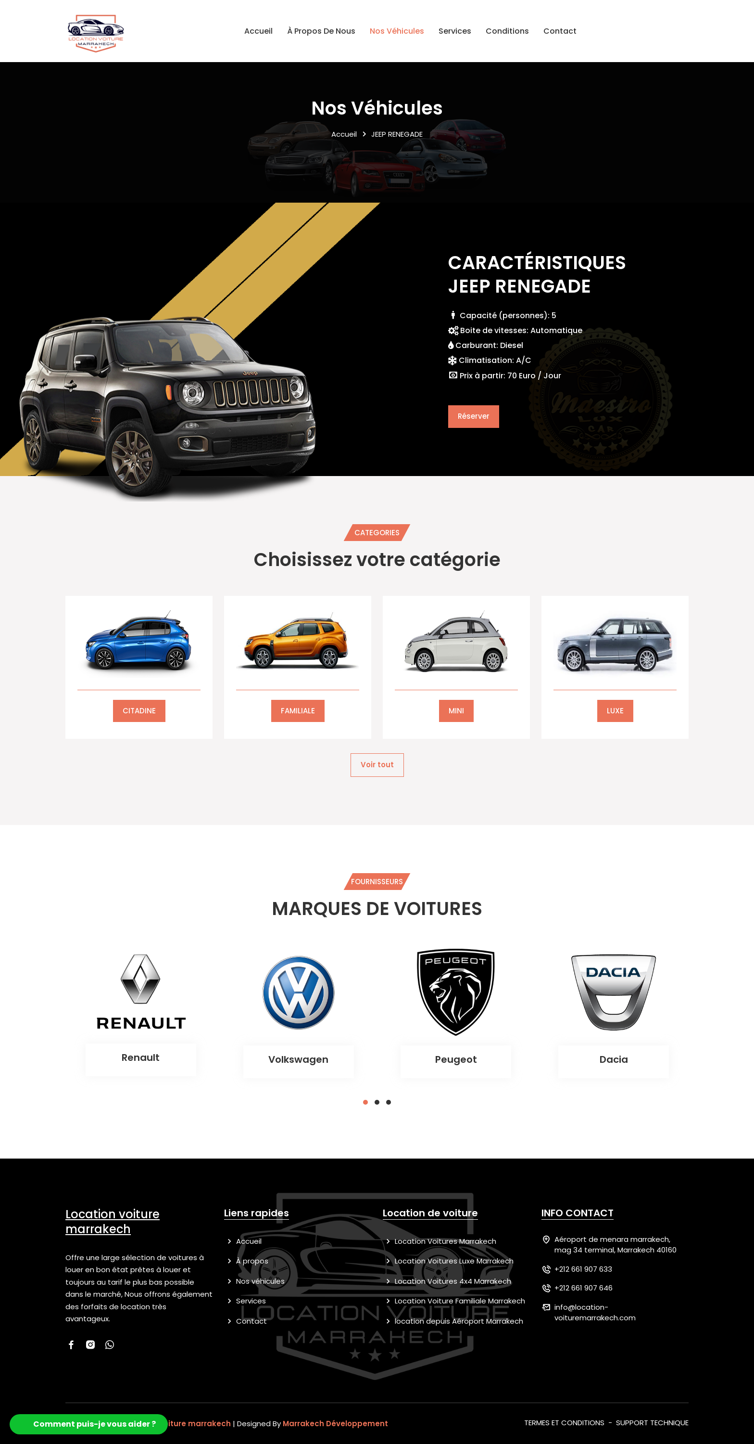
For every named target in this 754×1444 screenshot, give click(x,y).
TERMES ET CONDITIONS (564, 1423)
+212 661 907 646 (583, 1288)
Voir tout (377, 765)
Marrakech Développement (335, 1423)
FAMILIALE (298, 711)
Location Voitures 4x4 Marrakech (447, 1281)
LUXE (615, 711)
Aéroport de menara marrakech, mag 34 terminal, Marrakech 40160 (615, 1244)
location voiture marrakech (178, 1423)
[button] (365, 1102)
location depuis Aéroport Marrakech (453, 1321)
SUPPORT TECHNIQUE (652, 1423)
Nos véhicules (397, 31)
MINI (456, 711)
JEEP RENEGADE (397, 134)
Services (455, 31)
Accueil (258, 31)
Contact (560, 31)
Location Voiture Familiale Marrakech (454, 1301)
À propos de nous (321, 31)
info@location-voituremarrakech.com (595, 1312)
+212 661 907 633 (583, 1269)
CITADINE (139, 711)
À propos (246, 1261)
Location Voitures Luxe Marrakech (448, 1261)
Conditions (507, 31)
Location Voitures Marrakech (439, 1241)
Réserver (474, 416)
